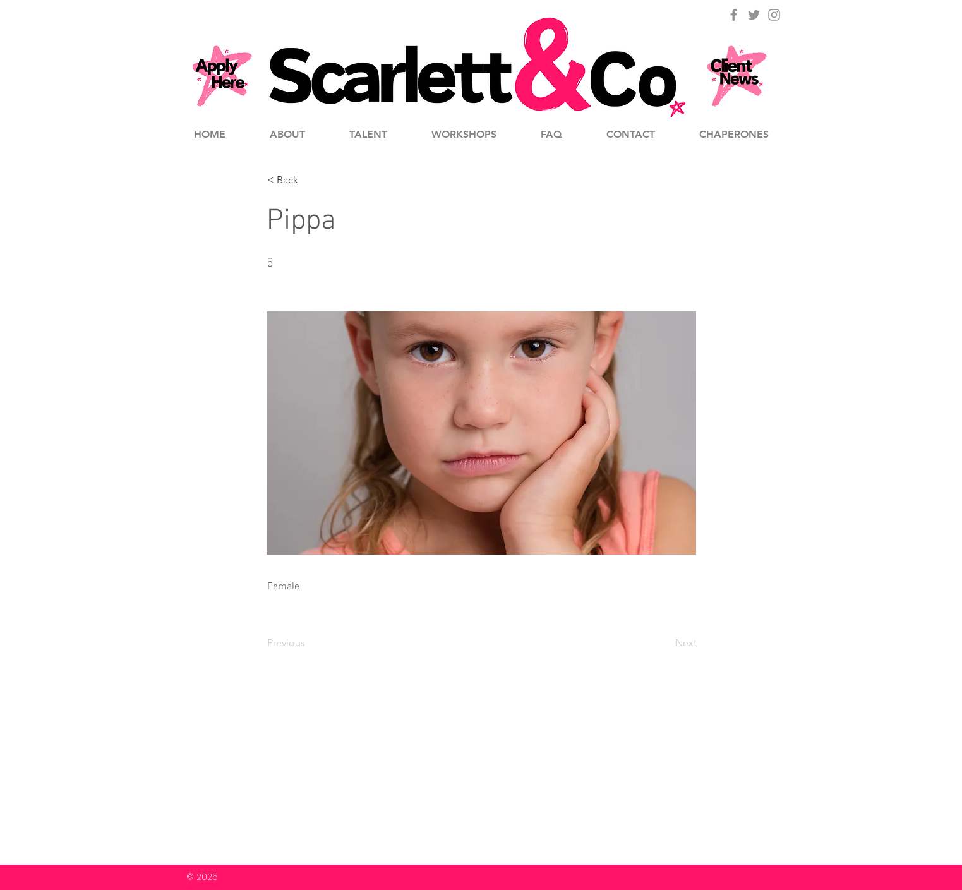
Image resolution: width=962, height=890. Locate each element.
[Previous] (309, 643)
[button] (309, 180)
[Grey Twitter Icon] (754, 15)
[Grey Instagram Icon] (774, 15)
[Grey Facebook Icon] (734, 15)
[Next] (665, 643)
